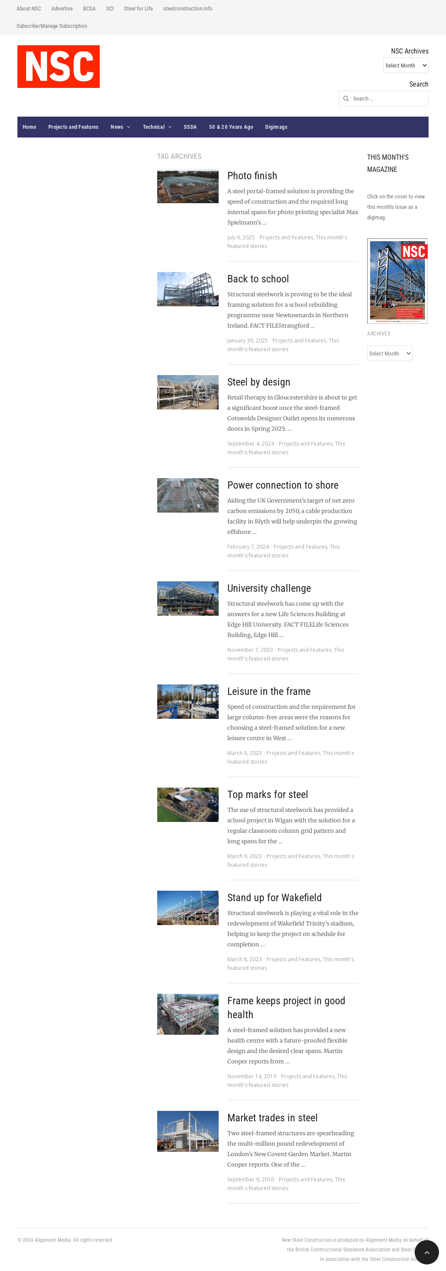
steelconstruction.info (188, 8)
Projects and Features (73, 127)
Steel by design (259, 382)
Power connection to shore (282, 485)
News (117, 127)
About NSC (29, 8)
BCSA (89, 8)
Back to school (258, 279)
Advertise (62, 8)
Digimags (276, 127)
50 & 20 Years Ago (231, 127)
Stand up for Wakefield (274, 898)
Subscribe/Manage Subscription (52, 26)
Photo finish (252, 176)
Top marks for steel (267, 794)
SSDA (190, 127)
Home (29, 127)
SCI (110, 8)
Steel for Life (138, 8)
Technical (154, 127)
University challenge (269, 588)
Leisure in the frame (269, 691)
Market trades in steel (272, 1118)
